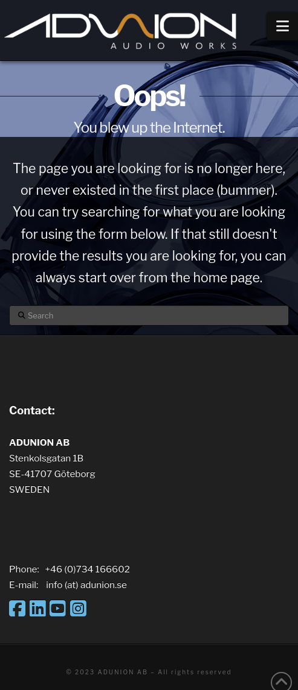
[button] (282, 26)
